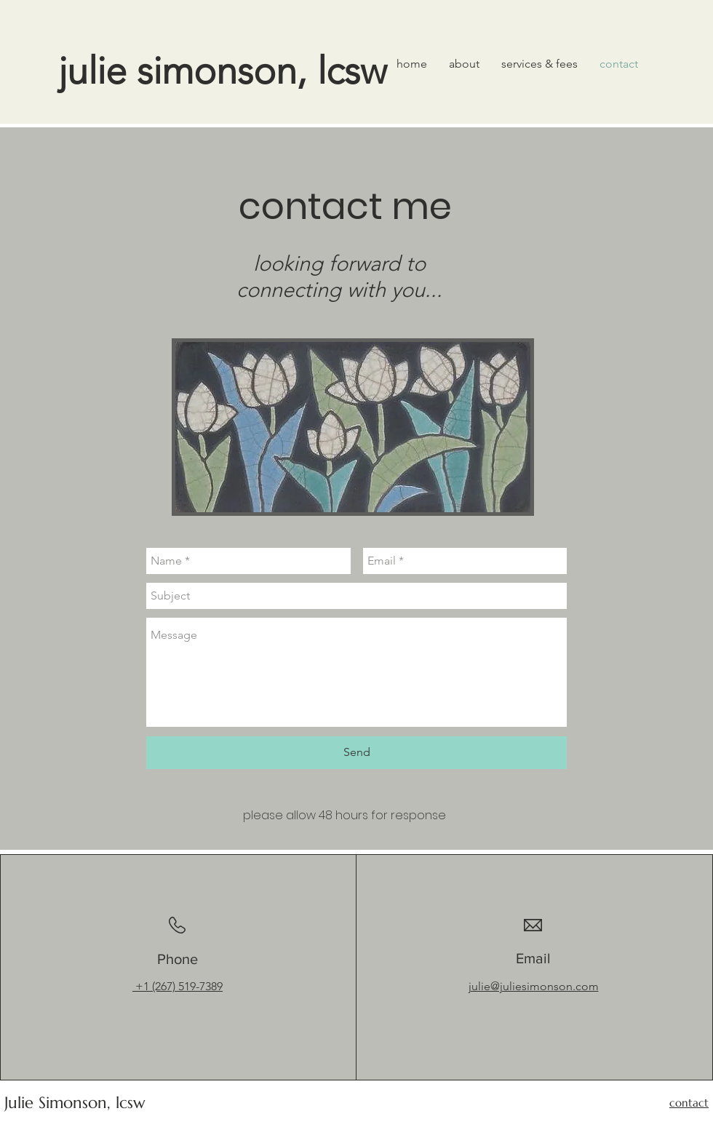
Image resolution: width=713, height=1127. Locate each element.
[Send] (356, 752)
